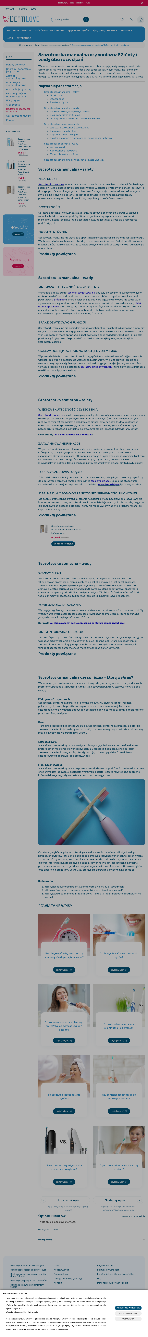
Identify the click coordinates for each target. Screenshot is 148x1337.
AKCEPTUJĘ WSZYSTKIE (128, 1308)
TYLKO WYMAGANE (128, 1313)
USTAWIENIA (128, 1319)
